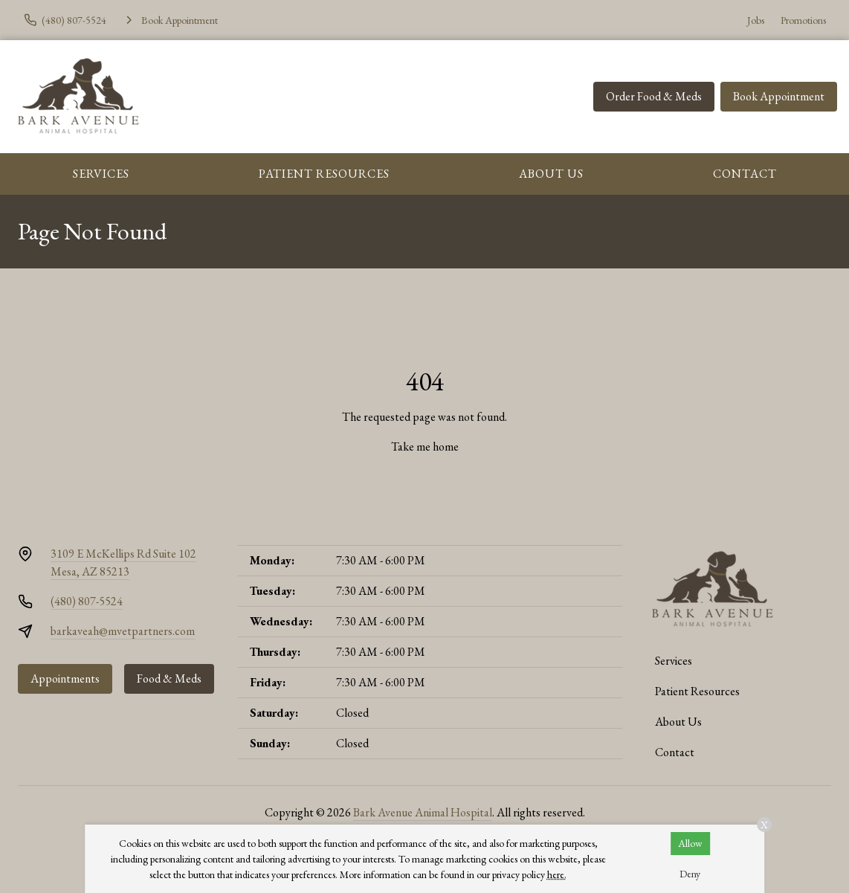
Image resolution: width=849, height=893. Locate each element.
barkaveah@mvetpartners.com (123, 631)
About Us (551, 173)
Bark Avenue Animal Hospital (422, 812)
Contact (745, 173)
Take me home (425, 446)
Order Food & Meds (654, 96)
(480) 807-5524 (87, 601)
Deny (689, 873)
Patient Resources (324, 173)
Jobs (755, 20)
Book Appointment (778, 96)
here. (556, 874)
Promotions (803, 20)
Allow (690, 843)
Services (101, 173)
